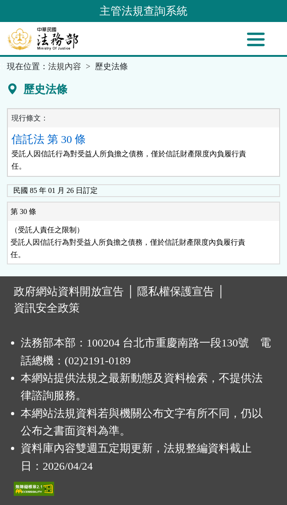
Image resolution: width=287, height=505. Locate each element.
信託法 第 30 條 (48, 139)
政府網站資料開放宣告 (69, 291)
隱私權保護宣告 (175, 291)
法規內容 (64, 66)
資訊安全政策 (47, 308)
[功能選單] (255, 39)
